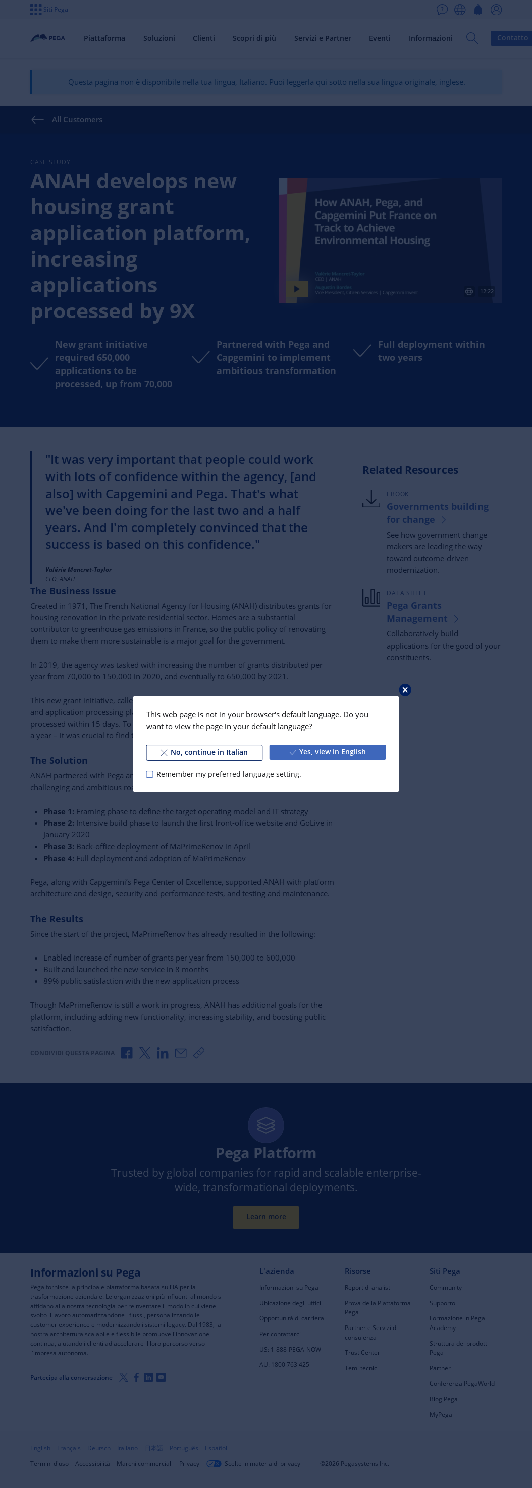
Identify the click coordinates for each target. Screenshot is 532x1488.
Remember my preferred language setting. (228, 774)
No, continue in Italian (204, 752)
